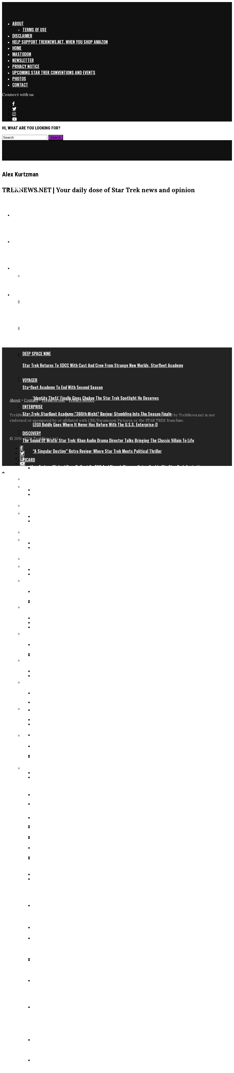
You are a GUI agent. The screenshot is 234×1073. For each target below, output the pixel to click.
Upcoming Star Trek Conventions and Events (53, 72)
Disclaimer (22, 36)
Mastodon (21, 54)
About (18, 23)
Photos (19, 79)
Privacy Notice (25, 66)
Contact (20, 85)
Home (16, 48)
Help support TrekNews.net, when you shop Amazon (60, 42)
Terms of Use (34, 30)
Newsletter (23, 60)
